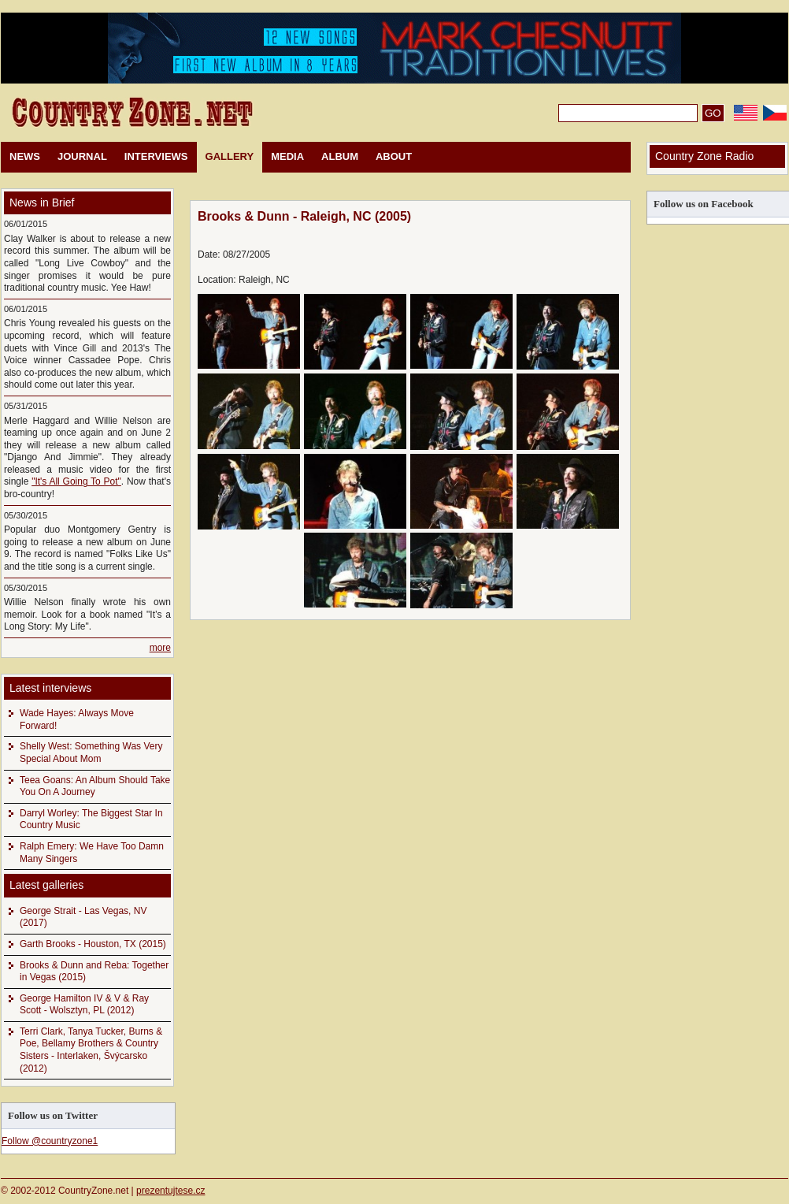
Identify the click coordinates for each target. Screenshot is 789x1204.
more (160, 647)
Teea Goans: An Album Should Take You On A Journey (95, 786)
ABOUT (394, 156)
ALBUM (339, 156)
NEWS (24, 156)
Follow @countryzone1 (50, 1140)
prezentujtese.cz (170, 1190)
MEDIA (287, 156)
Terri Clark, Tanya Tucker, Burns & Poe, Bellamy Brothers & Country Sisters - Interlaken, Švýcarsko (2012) (91, 1050)
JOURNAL (82, 156)
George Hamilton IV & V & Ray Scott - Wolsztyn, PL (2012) (84, 1004)
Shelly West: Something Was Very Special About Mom (91, 752)
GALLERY (230, 156)
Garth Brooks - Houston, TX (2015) (93, 943)
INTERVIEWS (156, 156)
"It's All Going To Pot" (76, 481)
